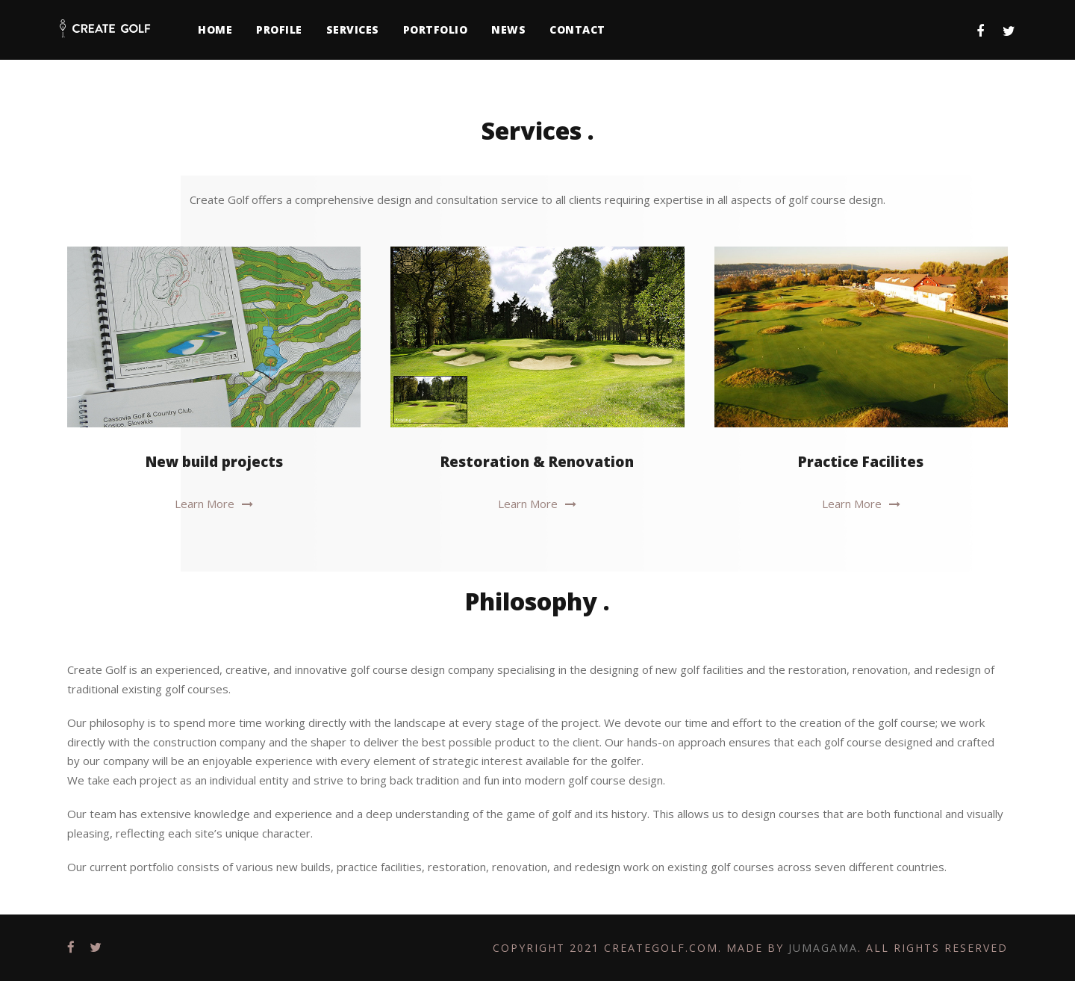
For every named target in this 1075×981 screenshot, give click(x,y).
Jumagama (823, 948)
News (508, 29)
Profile (279, 29)
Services (352, 29)
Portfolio (435, 29)
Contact (577, 29)
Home (215, 29)
